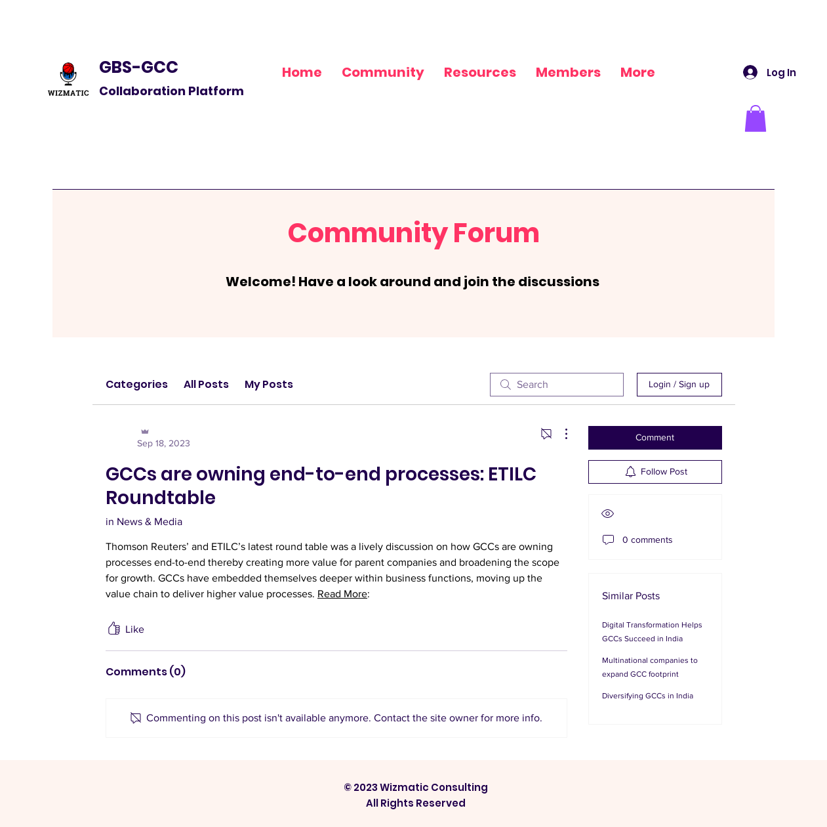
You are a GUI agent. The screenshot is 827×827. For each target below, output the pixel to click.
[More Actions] (559, 434)
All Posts (206, 384)
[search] (557, 384)
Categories (137, 384)
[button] (480, 72)
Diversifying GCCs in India (647, 695)
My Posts (269, 384)
